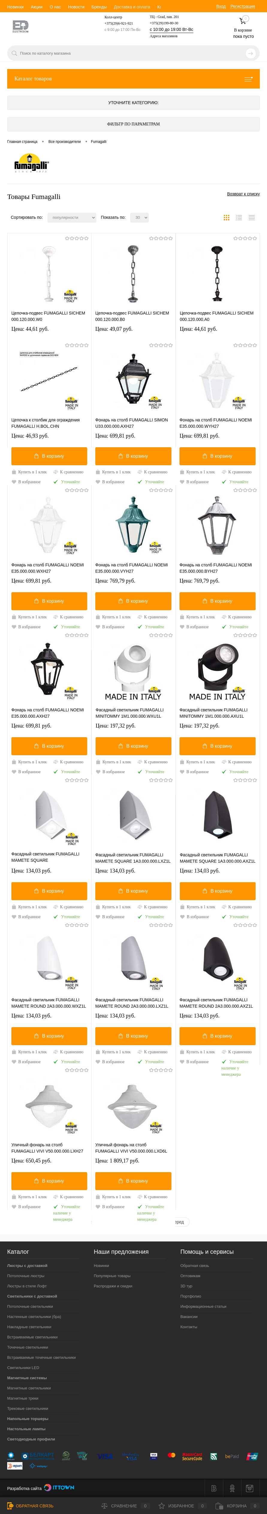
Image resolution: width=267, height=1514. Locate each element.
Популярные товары (112, 1276)
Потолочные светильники (30, 1306)
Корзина (237, 1505)
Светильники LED (23, 1367)
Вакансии (188, 1316)
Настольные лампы (26, 1429)
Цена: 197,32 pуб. (116, 726)
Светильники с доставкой (32, 1296)
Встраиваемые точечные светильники (41, 1357)
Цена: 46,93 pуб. (30, 436)
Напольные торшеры (27, 1418)
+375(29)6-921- (116, 23)
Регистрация (242, 6)
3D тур (186, 1286)
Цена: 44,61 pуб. (30, 329)
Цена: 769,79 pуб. (115, 581)
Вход (221, 6)
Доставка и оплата (132, 7)
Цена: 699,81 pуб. (115, 436)
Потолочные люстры (25, 1276)
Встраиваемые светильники (32, 1337)
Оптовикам (190, 1276)
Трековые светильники (27, 1408)
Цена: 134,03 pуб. (31, 871)
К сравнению (68, 471)
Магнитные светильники (29, 1388)
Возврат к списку (243, 194)
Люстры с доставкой (27, 1265)
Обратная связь (194, 1265)
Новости (76, 7)
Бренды (99, 7)
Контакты (188, 1327)
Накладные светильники (29, 1327)
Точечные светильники (27, 1347)
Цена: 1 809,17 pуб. (117, 1161)
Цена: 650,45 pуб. (31, 1161)
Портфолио (190, 1296)
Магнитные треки (22, 1398)
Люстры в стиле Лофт (27, 1286)
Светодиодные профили (31, 1439)
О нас (55, 7)
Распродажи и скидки (113, 1286)
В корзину (49, 456)
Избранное (183, 1505)
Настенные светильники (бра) (34, 1316)
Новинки (15, 7)
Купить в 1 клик (29, 471)
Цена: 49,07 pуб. (114, 329)
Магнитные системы (27, 1378)
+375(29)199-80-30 (164, 23)
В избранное (26, 481)
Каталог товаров (133, 79)
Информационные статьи (203, 1306)
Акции (37, 7)
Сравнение (125, 1505)
